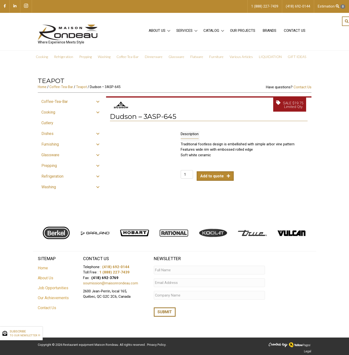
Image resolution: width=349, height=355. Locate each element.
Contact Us (302, 89)
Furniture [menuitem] (216, 58)
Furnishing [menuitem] (50, 145)
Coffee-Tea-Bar (61, 89)
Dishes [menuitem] (47, 135)
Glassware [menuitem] (176, 58)
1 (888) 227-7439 (114, 274)
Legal (307, 351)
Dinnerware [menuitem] (154, 58)
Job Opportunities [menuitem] (53, 289)
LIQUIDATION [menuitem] (270, 58)
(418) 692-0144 (115, 268)
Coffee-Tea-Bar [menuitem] (127, 58)
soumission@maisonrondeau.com (110, 284)
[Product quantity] (187, 176)
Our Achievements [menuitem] (53, 299)
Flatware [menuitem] (196, 58)
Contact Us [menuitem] (294, 32)
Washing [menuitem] (104, 58)
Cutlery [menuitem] (47, 124)
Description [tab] (190, 135)
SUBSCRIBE (25, 334)
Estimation (331, 6)
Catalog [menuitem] (211, 32)
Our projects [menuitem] (242, 32)
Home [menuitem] (43, 269)
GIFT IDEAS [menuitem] (297, 58)
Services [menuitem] (184, 32)
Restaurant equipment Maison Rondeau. (91, 344)
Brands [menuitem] (269, 32)
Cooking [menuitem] (42, 58)
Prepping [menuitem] (85, 58)
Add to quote (212, 177)
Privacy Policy (156, 344)
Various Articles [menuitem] (241, 58)
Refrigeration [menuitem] (63, 58)
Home (42, 89)
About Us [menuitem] (157, 32)
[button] (168, 31)
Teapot (81, 89)
